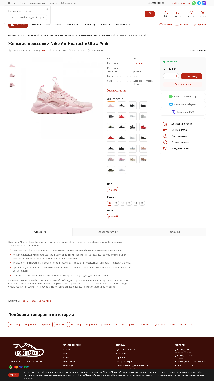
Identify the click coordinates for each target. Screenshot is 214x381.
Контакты (121, 353)
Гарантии (53, 3)
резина (133, 324)
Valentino (106, 24)
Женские (46, 300)
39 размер (76, 324)
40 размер (91, 324)
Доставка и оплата (37, 3)
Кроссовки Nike (28, 35)
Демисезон (160, 324)
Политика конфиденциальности (132, 365)
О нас (22, 3)
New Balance (73, 24)
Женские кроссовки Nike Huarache (96, 35)
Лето (172, 324)
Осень (183, 324)
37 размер (45, 324)
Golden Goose (123, 24)
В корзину (191, 76)
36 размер (30, 324)
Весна (194, 324)
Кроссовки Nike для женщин (57, 35)
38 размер (61, 324)
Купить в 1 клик (182, 84)
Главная (12, 35)
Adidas (58, 24)
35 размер (15, 324)
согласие (171, 372)
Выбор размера (68, 3)
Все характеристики (117, 90)
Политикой (117, 374)
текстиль (138, 63)
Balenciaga (90, 24)
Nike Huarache (27, 300)
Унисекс (145, 324)
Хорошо (14, 374)
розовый (105, 324)
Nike (48, 24)
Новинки (36, 24)
